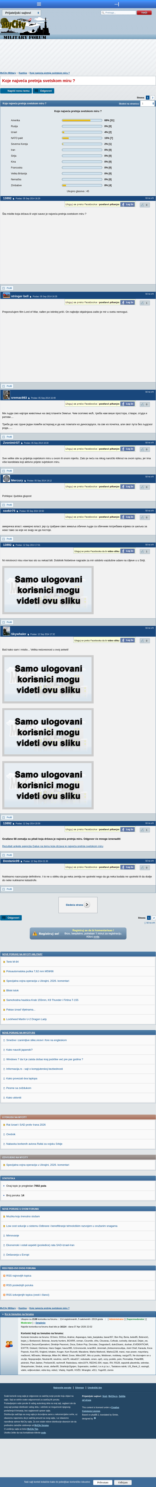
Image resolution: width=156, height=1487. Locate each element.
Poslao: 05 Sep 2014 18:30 (36, 443)
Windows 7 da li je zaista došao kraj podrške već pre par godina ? (44, 1107)
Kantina (23, 73)
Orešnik (10, 1182)
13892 (7, 198)
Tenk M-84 (12, 1010)
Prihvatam (102, 1482)
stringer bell (20, 296)
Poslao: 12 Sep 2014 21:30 (36, 861)
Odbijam (123, 1482)
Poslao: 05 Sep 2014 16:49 (43, 398)
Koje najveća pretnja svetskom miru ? (50, 73)
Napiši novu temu (18, 90)
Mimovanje (12, 1283)
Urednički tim (95, 1436)
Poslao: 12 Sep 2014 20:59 (28, 823)
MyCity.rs (112, 1444)
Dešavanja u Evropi (17, 1302)
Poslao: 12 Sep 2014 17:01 (28, 545)
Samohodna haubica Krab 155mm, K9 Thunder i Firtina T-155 (42, 1048)
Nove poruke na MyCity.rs (18, 1081)
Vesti (104, 1444)
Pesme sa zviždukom (18, 1136)
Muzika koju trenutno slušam (23, 1264)
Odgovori (46, 90)
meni (39, 4)
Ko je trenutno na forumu (19, 1362)
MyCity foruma (42, 1474)
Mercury (17, 480)
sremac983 (19, 397)
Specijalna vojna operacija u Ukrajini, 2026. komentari (37, 1029)
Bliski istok (12, 1038)
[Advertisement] (78, 56)
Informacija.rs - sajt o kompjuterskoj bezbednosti (34, 1117)
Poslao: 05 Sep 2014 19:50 (32, 511)
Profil (9, 288)
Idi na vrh (150, 923)
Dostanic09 (11, 861)
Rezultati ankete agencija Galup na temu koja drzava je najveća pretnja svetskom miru (52, 846)
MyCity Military (8, 73)
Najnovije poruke (62, 1436)
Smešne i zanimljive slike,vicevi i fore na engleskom (36, 1088)
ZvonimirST (11, 442)
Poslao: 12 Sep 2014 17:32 (42, 634)
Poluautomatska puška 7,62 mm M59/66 (30, 1019)
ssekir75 (9, 510)
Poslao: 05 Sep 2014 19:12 (39, 481)
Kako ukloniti (13, 1145)
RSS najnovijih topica (18, 1323)
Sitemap (79, 1436)
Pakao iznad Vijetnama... (21, 1057)
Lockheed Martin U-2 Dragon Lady (26, 1067)
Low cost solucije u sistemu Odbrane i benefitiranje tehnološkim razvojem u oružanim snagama (61, 1274)
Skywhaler (18, 634)
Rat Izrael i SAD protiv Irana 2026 (26, 1172)
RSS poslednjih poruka (19, 1333)
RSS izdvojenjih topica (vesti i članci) (27, 1343)
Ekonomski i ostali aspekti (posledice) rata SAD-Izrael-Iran (40, 1293)
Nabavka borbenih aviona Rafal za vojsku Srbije (34, 1192)
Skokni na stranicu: (129, 103)
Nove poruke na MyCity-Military (22, 1002)
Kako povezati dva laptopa (21, 1126)
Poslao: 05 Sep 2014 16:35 (45, 296)
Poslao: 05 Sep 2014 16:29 (28, 198)
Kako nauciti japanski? (19, 1098)
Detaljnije (41, 1371)
